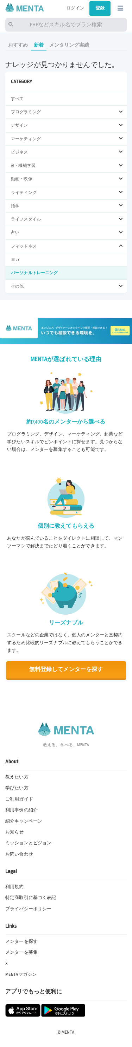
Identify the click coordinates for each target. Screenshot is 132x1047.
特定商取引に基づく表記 (30, 897)
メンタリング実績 (69, 45)
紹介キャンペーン (23, 821)
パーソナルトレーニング (34, 273)
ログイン (75, 8)
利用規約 (14, 886)
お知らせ (14, 832)
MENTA (68, 1032)
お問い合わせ (19, 854)
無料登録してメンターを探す (66, 670)
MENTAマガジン (21, 974)
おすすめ (18, 45)
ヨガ (15, 259)
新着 (39, 45)
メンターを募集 (21, 952)
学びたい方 (17, 787)
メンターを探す (21, 941)
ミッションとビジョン (28, 842)
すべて (17, 98)
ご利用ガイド (19, 799)
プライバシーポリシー (28, 908)
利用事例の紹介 (21, 810)
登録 (100, 8)
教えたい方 (17, 777)
